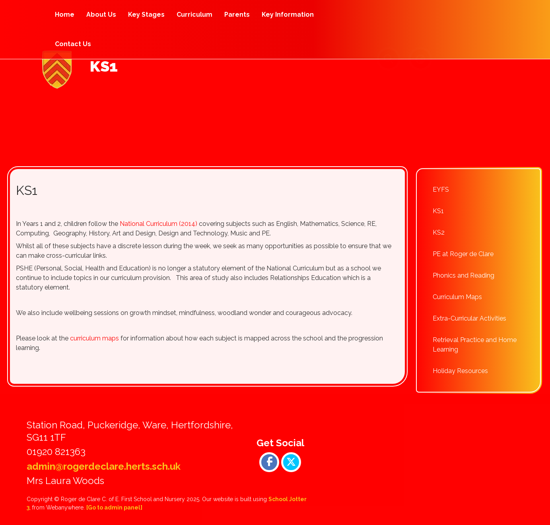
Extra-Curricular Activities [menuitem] (469, 318)
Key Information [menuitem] (288, 14)
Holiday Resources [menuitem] (460, 371)
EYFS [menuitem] (441, 189)
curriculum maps (94, 338)
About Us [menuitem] (101, 14)
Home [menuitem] (64, 14)
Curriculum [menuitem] (194, 14)
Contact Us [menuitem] (73, 44)
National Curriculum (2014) (158, 224)
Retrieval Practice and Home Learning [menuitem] (475, 344)
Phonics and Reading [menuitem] (463, 275)
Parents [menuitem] (237, 14)
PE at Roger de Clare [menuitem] (463, 254)
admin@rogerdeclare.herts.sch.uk (104, 466)
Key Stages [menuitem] (146, 14)
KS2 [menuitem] (439, 232)
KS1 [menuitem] (438, 211)
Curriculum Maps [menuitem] (457, 297)
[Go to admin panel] (114, 507)
